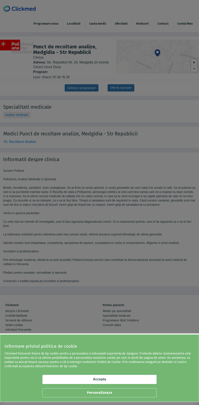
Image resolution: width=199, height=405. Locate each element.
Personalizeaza (99, 393)
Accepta (99, 379)
